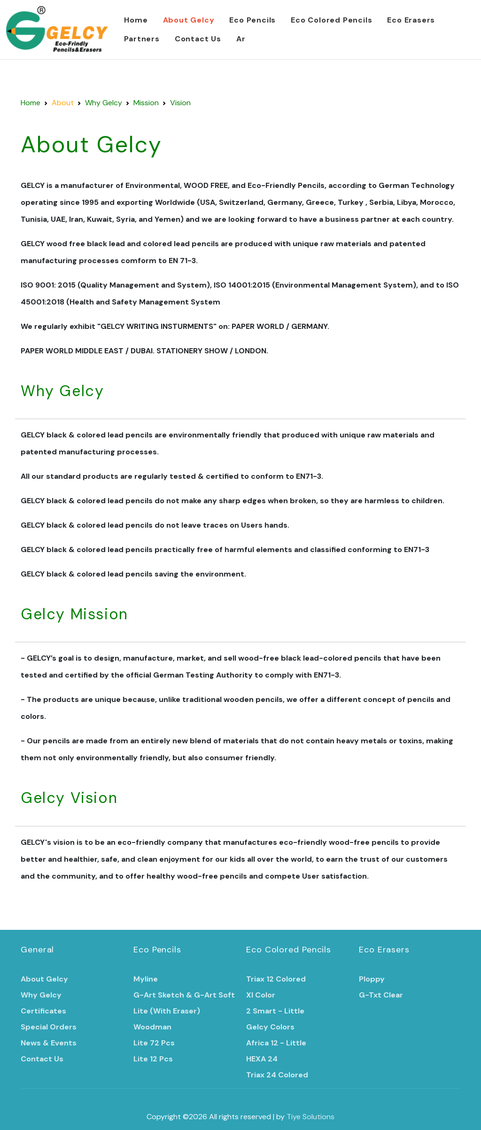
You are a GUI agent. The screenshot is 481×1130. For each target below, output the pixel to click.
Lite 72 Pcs (154, 1043)
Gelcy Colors (270, 1027)
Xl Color (260, 995)
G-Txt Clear (381, 995)
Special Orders (49, 1027)
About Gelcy (189, 20)
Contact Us (198, 39)
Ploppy (372, 979)
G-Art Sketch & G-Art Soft (184, 995)
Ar (241, 39)
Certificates (43, 1011)
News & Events (49, 1043)
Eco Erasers (411, 20)
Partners (141, 39)
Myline (145, 979)
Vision (180, 103)
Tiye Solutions (310, 1117)
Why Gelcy (103, 103)
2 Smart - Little (275, 1011)
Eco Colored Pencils (331, 20)
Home (135, 20)
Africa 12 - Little (276, 1043)
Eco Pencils (252, 20)
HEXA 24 (262, 1059)
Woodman (152, 1027)
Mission (146, 103)
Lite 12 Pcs (153, 1059)
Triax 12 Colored (276, 979)
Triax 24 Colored (277, 1075)
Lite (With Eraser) (166, 1011)
